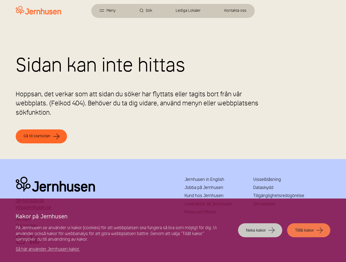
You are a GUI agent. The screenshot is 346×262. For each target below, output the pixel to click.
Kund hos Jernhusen (204, 196)
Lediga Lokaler (188, 11)
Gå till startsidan (37, 136)
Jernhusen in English (204, 179)
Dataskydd (263, 188)
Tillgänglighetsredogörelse (278, 196)
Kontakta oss (235, 11)
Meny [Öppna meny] (111, 11)
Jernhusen (94, 184)
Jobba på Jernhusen (204, 188)
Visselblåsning (267, 179)
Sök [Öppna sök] (149, 11)
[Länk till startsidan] (38, 10)
